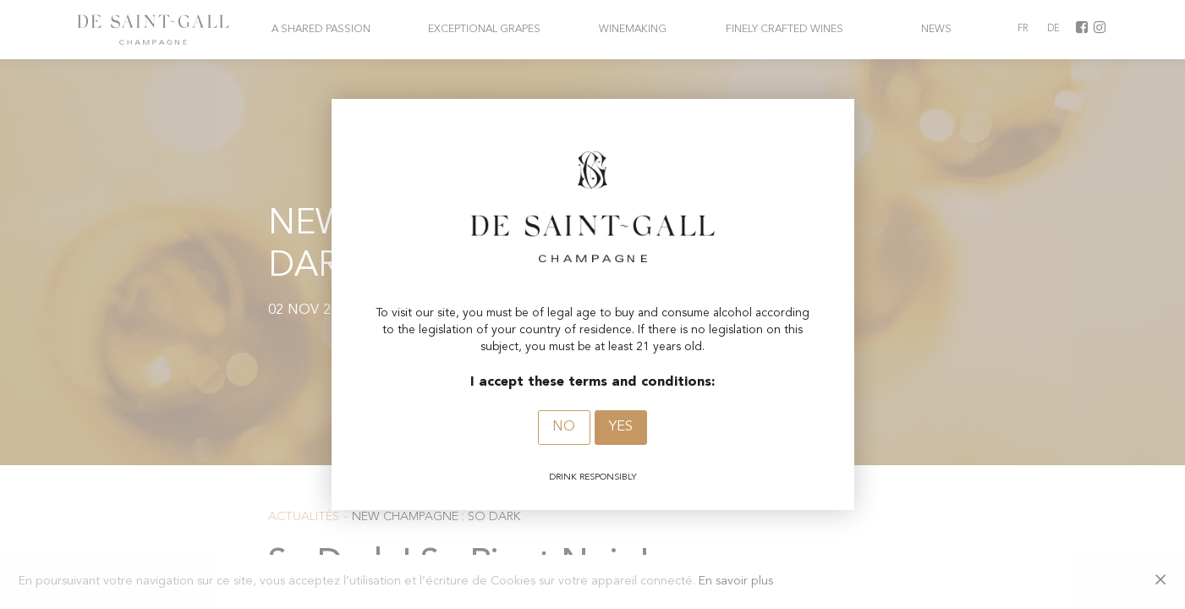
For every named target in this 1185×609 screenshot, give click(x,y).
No (563, 427)
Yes (621, 427)
